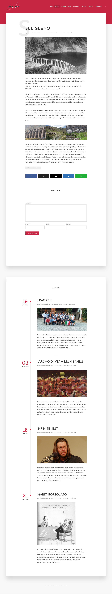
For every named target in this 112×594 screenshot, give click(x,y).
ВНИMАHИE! (99, 6)
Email (48, 224)
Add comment (41, 33)
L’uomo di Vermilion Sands (60, 361)
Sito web (68, 224)
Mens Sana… (76, 6)
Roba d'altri (54, 365)
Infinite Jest (47, 428)
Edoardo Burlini (31, 33)
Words (57, 6)
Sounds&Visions (66, 6)
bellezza (29, 167)
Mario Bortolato (52, 494)
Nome (27, 224)
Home (51, 6)
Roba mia (65, 33)
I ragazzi (44, 300)
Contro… (91, 6)
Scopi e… (84, 6)
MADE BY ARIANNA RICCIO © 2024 (56, 586)
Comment (28, 203)
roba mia (37, 167)
